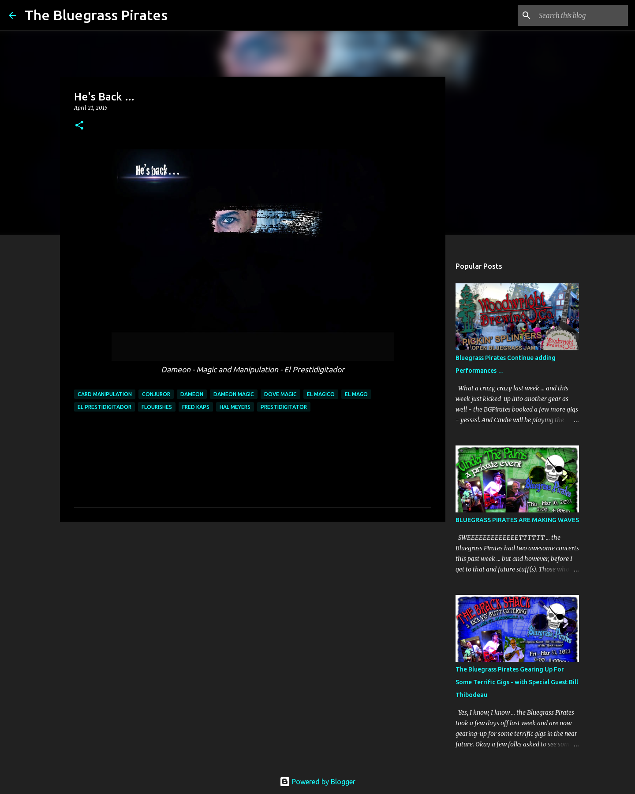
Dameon (191, 394)
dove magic (280, 394)
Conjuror (156, 394)
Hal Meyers (235, 407)
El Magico (321, 394)
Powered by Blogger (317, 782)
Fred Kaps (195, 407)
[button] (79, 126)
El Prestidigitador (104, 407)
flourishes (157, 407)
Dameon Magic (233, 394)
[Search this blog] (581, 15)
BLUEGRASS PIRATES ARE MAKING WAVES (517, 519)
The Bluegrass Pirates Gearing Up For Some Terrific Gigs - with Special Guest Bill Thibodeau (517, 682)
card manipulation (105, 394)
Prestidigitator (284, 407)
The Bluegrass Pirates (96, 15)
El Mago (356, 394)
